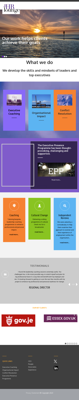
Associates (32, 367)
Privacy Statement (33, 393)
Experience (32, 370)
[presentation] (69, 284)
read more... (14, 234)
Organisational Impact (10, 370)
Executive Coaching (9, 367)
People (31, 364)
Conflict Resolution (9, 373)
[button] (65, 343)
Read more (56, 180)
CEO (29, 361)
